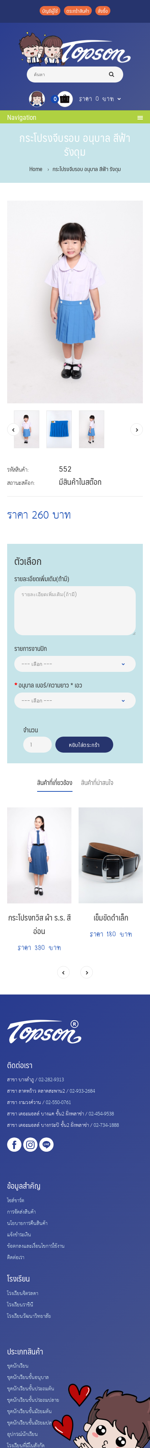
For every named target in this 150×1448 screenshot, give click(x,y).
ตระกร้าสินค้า (77, 10)
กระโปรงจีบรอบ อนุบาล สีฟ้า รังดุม (86, 169)
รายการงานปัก (30, 647)
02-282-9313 (51, 1079)
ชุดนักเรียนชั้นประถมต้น (30, 1388)
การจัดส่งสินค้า (21, 1211)
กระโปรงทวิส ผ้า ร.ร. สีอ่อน (39, 924)
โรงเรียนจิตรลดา (22, 1293)
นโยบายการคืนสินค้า (27, 1222)
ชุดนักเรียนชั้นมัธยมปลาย (32, 1422)
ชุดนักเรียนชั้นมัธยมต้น (29, 1411)
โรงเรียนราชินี (20, 1304)
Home (35, 169)
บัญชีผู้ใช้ (50, 10)
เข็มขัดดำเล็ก (111, 917)
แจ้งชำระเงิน (19, 1234)
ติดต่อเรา (15, 1257)
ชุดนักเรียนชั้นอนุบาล (28, 1376)
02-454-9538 (101, 1113)
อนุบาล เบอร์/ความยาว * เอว (50, 684)
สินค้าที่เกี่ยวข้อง (54, 782)
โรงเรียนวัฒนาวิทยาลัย (29, 1315)
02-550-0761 (58, 1102)
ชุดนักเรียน (18, 1365)
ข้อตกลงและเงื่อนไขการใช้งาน (36, 1245)
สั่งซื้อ (103, 10)
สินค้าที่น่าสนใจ (97, 782)
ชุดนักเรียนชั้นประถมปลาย (33, 1399)
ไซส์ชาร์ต (15, 1200)
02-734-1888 (106, 1124)
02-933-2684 (82, 1090)
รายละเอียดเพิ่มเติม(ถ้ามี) (41, 578)
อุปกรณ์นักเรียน (22, 1433)
